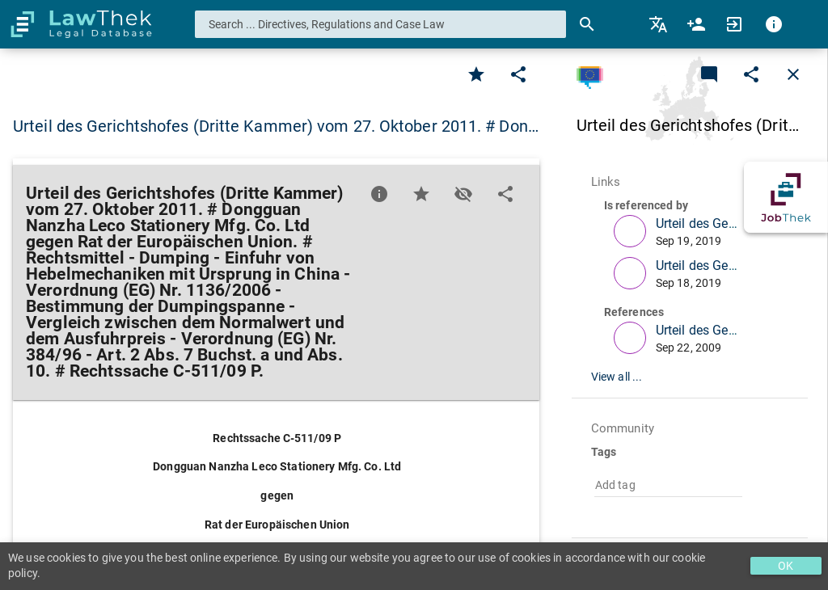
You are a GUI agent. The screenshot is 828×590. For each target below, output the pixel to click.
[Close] (793, 74)
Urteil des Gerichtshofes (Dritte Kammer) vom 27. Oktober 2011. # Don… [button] (276, 126)
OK (785, 565)
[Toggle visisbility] (463, 194)
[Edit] (518, 74)
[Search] (587, 24)
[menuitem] (659, 24)
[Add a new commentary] (709, 74)
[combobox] (380, 24)
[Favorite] (476, 74)
